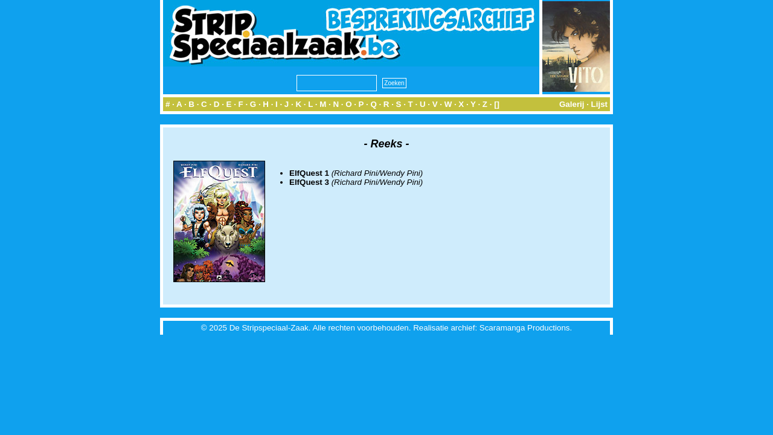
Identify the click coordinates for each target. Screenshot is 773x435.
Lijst (599, 104)
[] (496, 104)
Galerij (572, 104)
